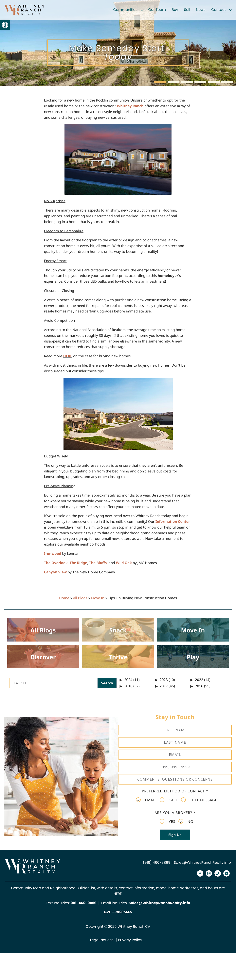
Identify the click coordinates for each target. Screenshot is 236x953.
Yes (167, 821)
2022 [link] (199, 679)
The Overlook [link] (56, 563)
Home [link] (64, 598)
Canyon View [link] (55, 572)
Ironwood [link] (52, 553)
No (185, 821)
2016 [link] (199, 686)
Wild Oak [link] (124, 563)
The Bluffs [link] (98, 563)
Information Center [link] (172, 521)
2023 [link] (164, 679)
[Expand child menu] (142, 9)
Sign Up (175, 834)
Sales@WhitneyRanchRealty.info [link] (202, 862)
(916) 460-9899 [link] (156, 862)
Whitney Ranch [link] (130, 106)
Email (146, 799)
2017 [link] (164, 686)
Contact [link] (218, 9)
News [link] (201, 9)
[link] (5, 25)
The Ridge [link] (78, 563)
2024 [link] (128, 679)
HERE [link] (67, 356)
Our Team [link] (157, 9)
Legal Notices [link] (102, 940)
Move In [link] (97, 598)
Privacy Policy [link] (130, 940)
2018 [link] (128, 686)
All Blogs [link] (80, 598)
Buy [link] (175, 9)
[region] (118, 43)
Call (169, 799)
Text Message (199, 799)
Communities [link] (125, 9)
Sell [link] (187, 9)
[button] (160, 82)
